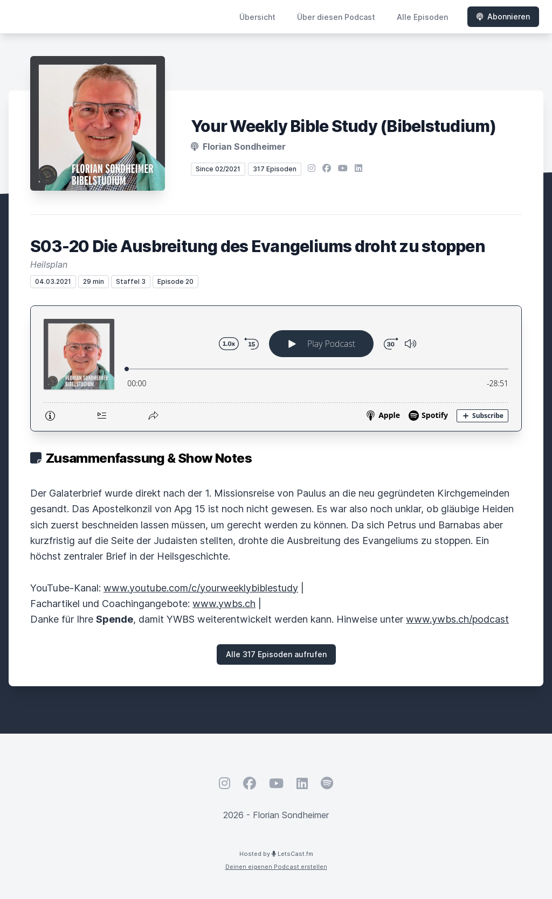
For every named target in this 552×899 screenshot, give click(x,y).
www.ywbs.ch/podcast (457, 619)
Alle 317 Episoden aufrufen (276, 654)
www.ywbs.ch (224, 603)
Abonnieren (503, 16)
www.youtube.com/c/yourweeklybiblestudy (201, 588)
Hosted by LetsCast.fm (276, 854)
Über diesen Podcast (336, 17)
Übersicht (257, 17)
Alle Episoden (422, 17)
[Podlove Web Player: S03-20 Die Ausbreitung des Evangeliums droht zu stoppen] (276, 368)
